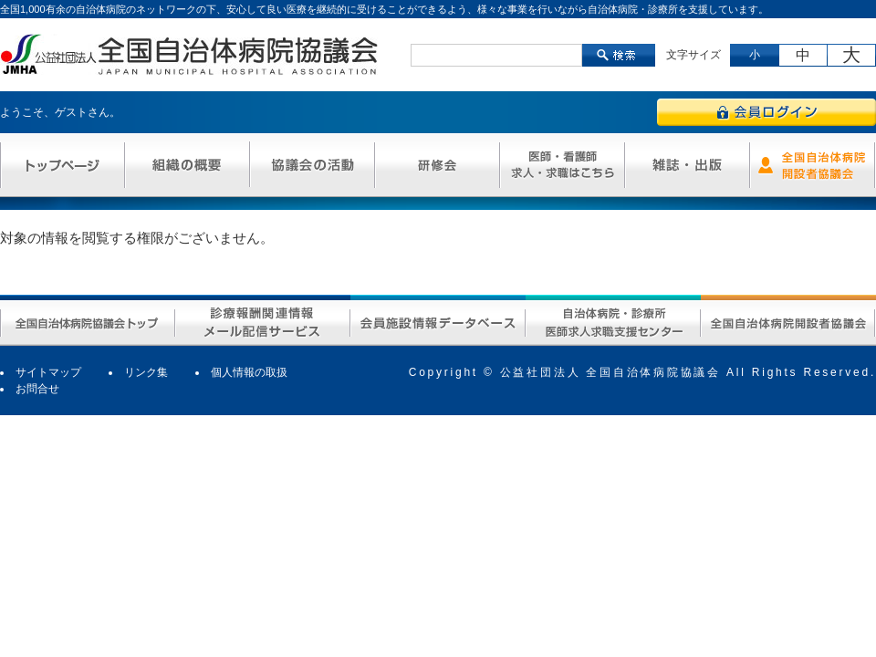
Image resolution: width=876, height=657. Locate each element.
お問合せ (37, 388)
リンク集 (146, 372)
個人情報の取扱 (249, 372)
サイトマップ (48, 372)
